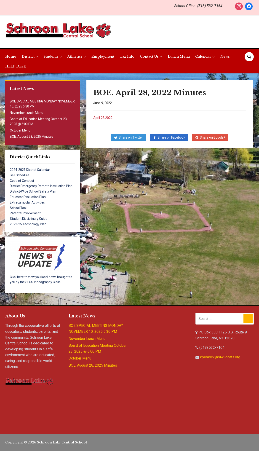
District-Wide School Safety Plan (33, 191)
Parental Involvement (25, 213)
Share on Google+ (212, 137)
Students (51, 56)
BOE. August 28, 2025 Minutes (31, 136)
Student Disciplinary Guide (28, 218)
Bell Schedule (19, 175)
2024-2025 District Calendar (30, 170)
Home (10, 56)
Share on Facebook (171, 137)
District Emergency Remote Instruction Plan (41, 186)
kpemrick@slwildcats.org (220, 357)
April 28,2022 (102, 118)
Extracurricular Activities (27, 202)
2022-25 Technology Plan (28, 224)
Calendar (203, 56)
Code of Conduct (22, 181)
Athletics (74, 56)
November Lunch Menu (26, 113)
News (225, 56)
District (28, 56)
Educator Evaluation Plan (28, 197)
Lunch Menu (179, 56)
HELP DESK (15, 66)
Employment (102, 56)
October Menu (20, 130)
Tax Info (127, 56)
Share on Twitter (131, 137)
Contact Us (149, 56)
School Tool (18, 208)
